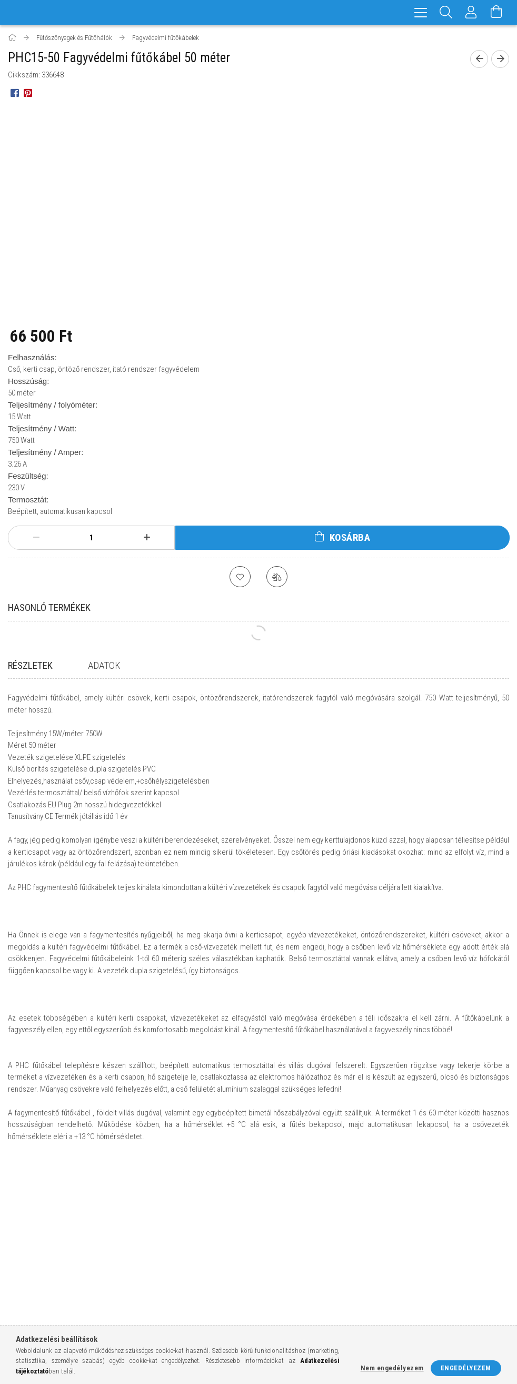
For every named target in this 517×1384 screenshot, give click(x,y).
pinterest (466, 1282)
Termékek (23, 1248)
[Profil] (471, 12)
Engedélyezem (466, 1368)
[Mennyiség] (91, 538)
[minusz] (36, 537)
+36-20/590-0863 (423, 1248)
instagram (419, 1282)
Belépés (148, 1233)
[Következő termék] (500, 59)
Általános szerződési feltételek (315, 1233)
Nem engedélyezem (392, 1368)
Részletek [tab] (30, 665)
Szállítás (278, 1279)
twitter (445, 1285)
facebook (398, 1282)
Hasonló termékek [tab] (49, 607)
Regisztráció (156, 1248)
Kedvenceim (155, 1295)
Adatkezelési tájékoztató (305, 1248)
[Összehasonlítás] (276, 576)
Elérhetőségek (288, 1295)
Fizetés (275, 1264)
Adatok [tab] (104, 665)
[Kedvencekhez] (240, 576)
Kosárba (350, 537)
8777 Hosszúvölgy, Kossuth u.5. (449, 1233)
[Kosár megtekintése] (496, 12)
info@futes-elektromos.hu (444, 1264)
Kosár (145, 1279)
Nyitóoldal (26, 1233)
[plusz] (146, 537)
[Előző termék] (479, 59)
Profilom (150, 1264)
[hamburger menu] (420, 12)
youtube (487, 1282)
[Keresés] (446, 12)
